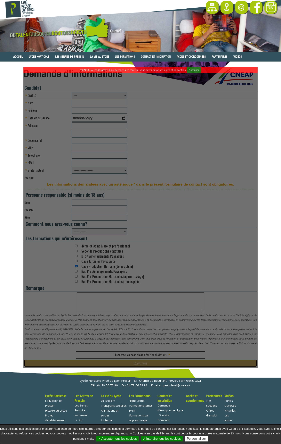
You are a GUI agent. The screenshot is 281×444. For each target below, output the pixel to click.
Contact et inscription (156, 56)
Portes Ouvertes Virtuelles (230, 405)
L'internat (107, 420)
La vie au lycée (99, 56)
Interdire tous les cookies (162, 438)
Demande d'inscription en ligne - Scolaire (170, 410)
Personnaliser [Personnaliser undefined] (196, 438)
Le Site (79, 420)
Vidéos (237, 56)
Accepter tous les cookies (117, 438)
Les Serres (81, 405)
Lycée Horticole (39, 56)
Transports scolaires (114, 405)
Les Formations (125, 56)
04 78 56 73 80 (107, 385)
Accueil (18, 56)
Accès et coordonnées (191, 56)
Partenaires (220, 56)
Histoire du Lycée (56, 410)
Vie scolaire (108, 401)
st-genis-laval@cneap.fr (174, 385)
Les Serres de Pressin (69, 56)
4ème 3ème (136, 401)
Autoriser (194, 70)
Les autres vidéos (228, 420)
